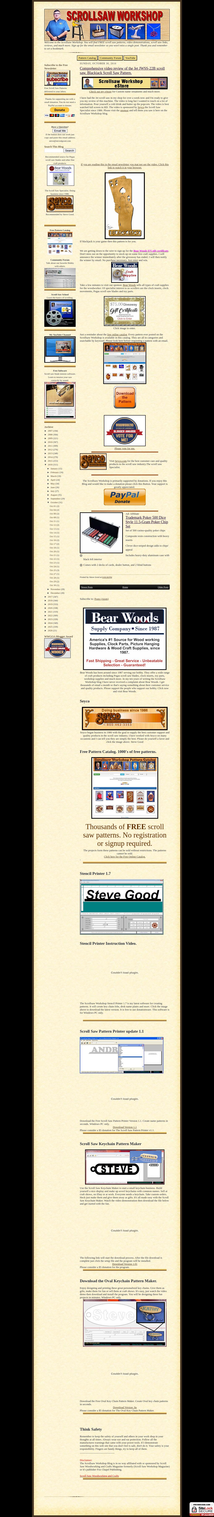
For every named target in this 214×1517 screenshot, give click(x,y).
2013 (50, 453)
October (55, 502)
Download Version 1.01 (124, 1264)
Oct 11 (53, 521)
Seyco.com (121, 461)
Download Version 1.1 (125, 1127)
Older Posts (163, 587)
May (53, 483)
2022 (50, 615)
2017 (50, 596)
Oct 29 (53, 581)
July (53, 491)
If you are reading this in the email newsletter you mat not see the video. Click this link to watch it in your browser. (125, 166)
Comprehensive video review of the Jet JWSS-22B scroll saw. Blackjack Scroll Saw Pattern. (122, 70)
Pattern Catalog (87, 57)
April (53, 480)
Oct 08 (53, 517)
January (54, 468)
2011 (50, 446)
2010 (50, 442)
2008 (50, 434)
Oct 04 (53, 510)
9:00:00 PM (107, 577)
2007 (50, 430)
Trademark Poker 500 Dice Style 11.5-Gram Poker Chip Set (147, 521)
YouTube (130, 57)
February (55, 472)
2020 (50, 608)
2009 (50, 438)
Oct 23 (53, 562)
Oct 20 (53, 551)
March (54, 476)
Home (125, 587)
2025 (50, 626)
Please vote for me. (125, 448)
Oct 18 (53, 547)
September (56, 498)
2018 (50, 600)
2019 (50, 604)
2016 (50, 464)
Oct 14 (53, 532)
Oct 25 (53, 570)
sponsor (124, 110)
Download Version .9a (124, 1407)
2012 (50, 449)
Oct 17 (53, 544)
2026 (50, 630)
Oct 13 (53, 529)
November (56, 589)
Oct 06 (53, 513)
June (53, 487)
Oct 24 (53, 566)
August (54, 495)
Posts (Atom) (101, 598)
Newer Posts (87, 587)
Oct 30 (53, 585)
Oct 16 (53, 540)
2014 (50, 457)
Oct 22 (53, 559)
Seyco (141, 107)
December (56, 593)
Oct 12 (53, 525)
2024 (50, 623)
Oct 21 (53, 555)
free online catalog (117, 334)
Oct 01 (53, 506)
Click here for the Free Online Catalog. (124, 856)
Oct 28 (53, 577)
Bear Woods (129, 285)
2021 (50, 611)
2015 (50, 461)
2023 (50, 619)
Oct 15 (53, 536)
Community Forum (110, 57)
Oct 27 (53, 574)
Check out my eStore (100, 91)
